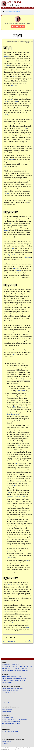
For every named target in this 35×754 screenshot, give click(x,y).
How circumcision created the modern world (14, 678)
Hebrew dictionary (7, 709)
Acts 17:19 (22, 407)
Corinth (6, 114)
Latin (25, 128)
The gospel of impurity (8, 717)
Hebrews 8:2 (19, 350)
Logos (13, 354)
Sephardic (11, 255)
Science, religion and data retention (11, 676)
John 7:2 (9, 572)
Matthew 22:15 (21, 390)
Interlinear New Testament (9, 703)
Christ (9, 492)
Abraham (7, 193)
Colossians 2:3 (20, 497)
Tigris (5, 166)
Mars (14, 407)
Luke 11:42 (12, 223)
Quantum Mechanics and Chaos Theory (12, 664)
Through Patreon (6, 741)
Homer (8, 65)
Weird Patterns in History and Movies (12, 688)
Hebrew (6, 56)
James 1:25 (19, 481)
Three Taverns (10, 237)
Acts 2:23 (10, 557)
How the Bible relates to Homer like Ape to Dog (15, 670)
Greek (16, 101)
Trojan (23, 379)
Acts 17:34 (16, 414)
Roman (12, 248)
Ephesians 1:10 (11, 497)
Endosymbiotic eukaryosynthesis (11, 721)
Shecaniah (15, 623)
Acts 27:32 (18, 584)
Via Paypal (5, 743)
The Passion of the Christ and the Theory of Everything (17, 666)
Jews (15, 255)
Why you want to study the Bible (11, 723)
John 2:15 (9, 584)
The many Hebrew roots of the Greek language (14, 719)
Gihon (6, 101)
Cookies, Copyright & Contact (10, 731)
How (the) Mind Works (8, 692)
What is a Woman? (7, 682)
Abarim (18, 270)
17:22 (8, 409)
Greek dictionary (6, 711)
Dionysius (10, 414)
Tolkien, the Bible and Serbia (10, 690)
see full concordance (23, 381)
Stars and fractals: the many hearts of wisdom (14, 668)
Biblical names (6, 701)
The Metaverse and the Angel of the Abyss (13, 680)
